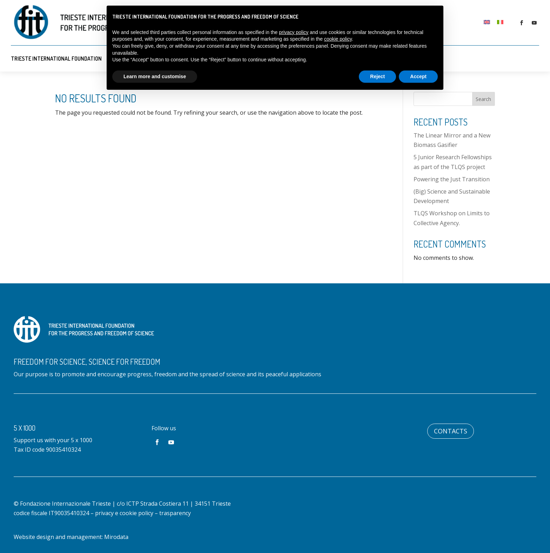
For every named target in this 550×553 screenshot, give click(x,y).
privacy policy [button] (293, 32)
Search (483, 99)
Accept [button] (418, 76)
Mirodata (116, 537)
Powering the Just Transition (452, 179)
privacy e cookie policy (124, 513)
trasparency (175, 513)
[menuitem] (487, 21)
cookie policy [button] (338, 39)
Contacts (450, 431)
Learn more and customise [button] (154, 76)
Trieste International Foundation (56, 58)
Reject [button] (377, 76)
